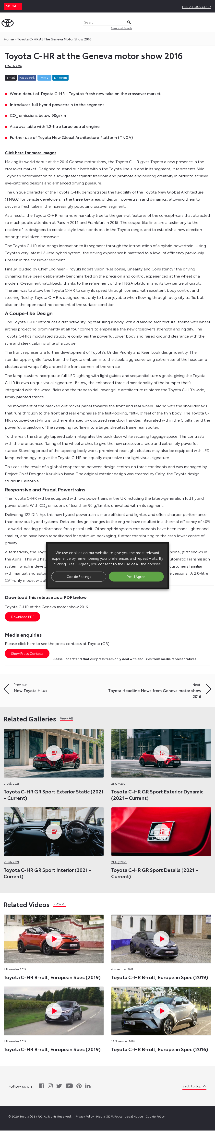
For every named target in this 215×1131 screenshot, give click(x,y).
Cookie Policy (155, 1117)
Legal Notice (134, 1117)
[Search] (107, 22)
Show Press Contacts (27, 654)
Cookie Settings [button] (79, 576)
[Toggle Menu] (209, 22)
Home (9, 38)
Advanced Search (121, 28)
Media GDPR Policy (109, 1117)
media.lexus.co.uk (196, 6)
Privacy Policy (84, 1117)
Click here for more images (30, 152)
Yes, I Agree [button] (136, 576)
